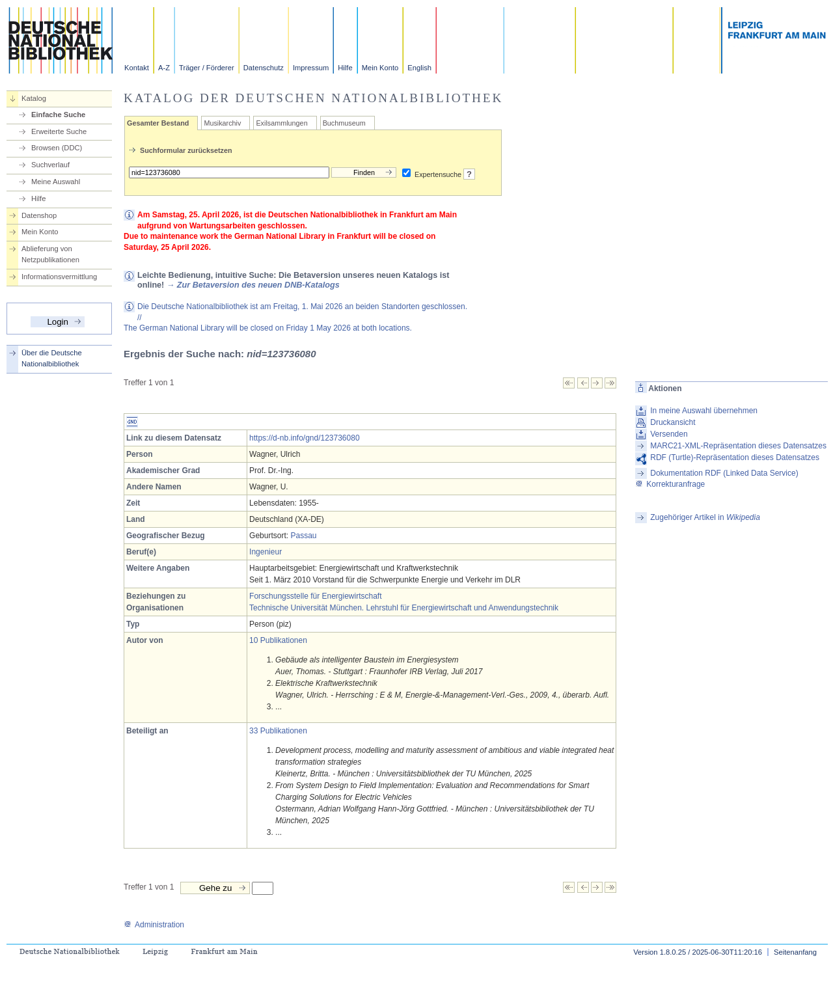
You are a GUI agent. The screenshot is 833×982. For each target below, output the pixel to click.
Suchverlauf (50, 165)
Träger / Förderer (206, 68)
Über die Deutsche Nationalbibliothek (51, 358)
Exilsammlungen (281, 123)
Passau (303, 535)
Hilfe (345, 68)
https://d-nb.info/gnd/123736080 (304, 438)
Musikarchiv (222, 123)
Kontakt (136, 68)
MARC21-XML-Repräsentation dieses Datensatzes (738, 445)
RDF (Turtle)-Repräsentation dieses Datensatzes (734, 457)
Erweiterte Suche (59, 131)
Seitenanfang (795, 952)
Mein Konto (380, 68)
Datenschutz (263, 68)
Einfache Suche (58, 114)
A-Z (164, 68)
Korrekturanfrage (670, 484)
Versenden (668, 434)
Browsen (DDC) (56, 148)
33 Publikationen (278, 730)
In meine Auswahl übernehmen (704, 410)
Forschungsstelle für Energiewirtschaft (315, 596)
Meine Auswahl (55, 181)
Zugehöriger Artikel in (705, 517)
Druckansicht (672, 422)
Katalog (33, 98)
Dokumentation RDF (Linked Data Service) (724, 473)
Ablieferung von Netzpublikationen (50, 254)
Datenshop (39, 215)
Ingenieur (265, 551)
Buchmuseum (344, 123)
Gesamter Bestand (158, 123)
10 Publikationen (278, 640)
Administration (154, 924)
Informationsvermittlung (59, 276)
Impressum (311, 68)
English (419, 68)
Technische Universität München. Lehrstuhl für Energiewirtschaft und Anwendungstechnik (403, 607)
